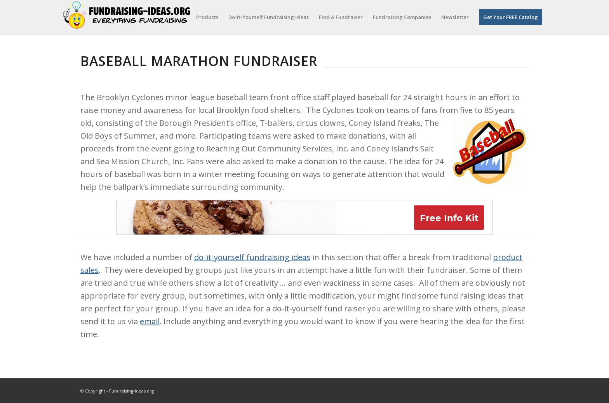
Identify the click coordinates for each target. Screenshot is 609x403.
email (150, 321)
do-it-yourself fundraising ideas (252, 257)
